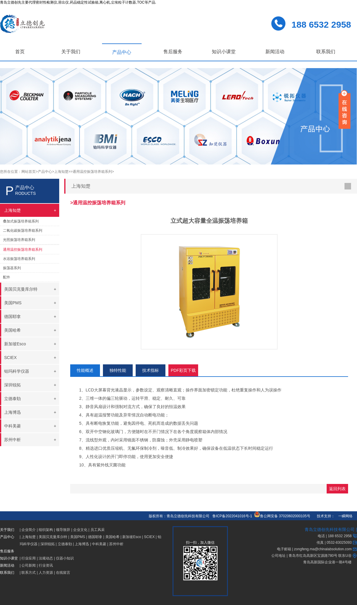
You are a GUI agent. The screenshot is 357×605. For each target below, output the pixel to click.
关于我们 (70, 51)
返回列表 (337, 488)
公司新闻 (28, 565)
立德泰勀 (65, 544)
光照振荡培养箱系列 (19, 240)
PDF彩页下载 (183, 370)
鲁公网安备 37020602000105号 (282, 516)
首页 (20, 51)
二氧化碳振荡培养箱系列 (22, 230)
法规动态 (46, 558)
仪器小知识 (65, 558)
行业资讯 (46, 565)
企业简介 (28, 530)
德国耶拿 (95, 537)
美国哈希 (112, 537)
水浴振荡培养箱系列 (19, 259)
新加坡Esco (131, 537)
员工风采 (97, 530)
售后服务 (172, 51)
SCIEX (149, 537)
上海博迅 (82, 544)
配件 (6, 277)
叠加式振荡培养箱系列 (21, 221)
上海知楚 (28, 537)
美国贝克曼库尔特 (53, 537)
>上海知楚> (61, 172)
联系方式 (28, 572)
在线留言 (63, 572)
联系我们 (325, 51)
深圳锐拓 (47, 544)
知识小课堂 (224, 51)
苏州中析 (116, 544)
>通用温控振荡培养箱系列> (92, 172)
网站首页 (28, 172)
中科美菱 (99, 544)
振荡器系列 (12, 268)
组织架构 (46, 530)
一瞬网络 (344, 516)
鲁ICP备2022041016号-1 (232, 516)
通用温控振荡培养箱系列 (22, 249)
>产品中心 (44, 172)
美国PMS (77, 537)
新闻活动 (274, 51)
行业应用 (28, 558)
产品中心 (121, 52)
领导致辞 (63, 530)
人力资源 (46, 572)
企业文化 (80, 530)
